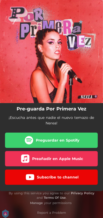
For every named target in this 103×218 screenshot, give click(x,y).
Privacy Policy (82, 193)
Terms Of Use (55, 198)
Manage (36, 203)
